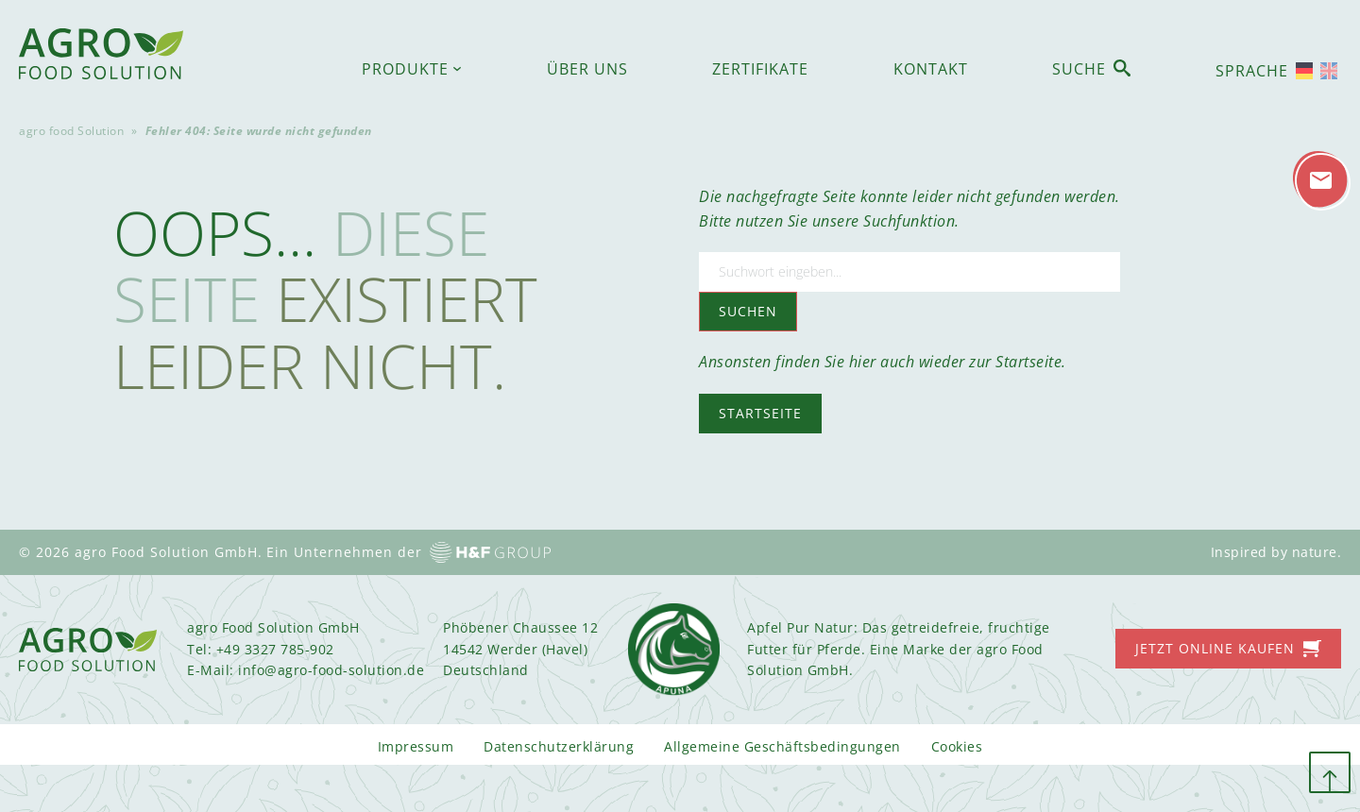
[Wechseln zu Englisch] (1328, 70)
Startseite (760, 413)
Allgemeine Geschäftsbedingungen (782, 746)
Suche (1079, 68)
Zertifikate (760, 69)
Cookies (957, 746)
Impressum (416, 746)
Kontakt (930, 69)
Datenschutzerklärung (559, 746)
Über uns (587, 69)
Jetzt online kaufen (1215, 648)
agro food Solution (71, 131)
